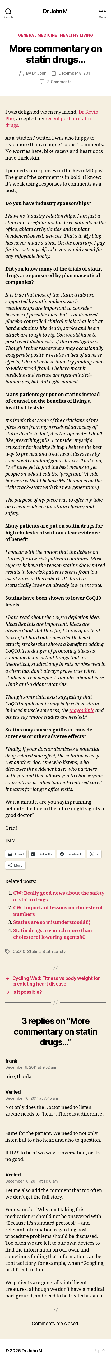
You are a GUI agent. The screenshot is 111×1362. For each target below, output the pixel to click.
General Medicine (37, 35)
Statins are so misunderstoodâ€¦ (52, 922)
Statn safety (54, 951)
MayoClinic (82, 711)
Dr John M (55, 11)
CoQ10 (19, 951)
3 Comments (59, 81)
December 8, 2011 (75, 73)
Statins (33, 951)
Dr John (39, 73)
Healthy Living (76, 35)
